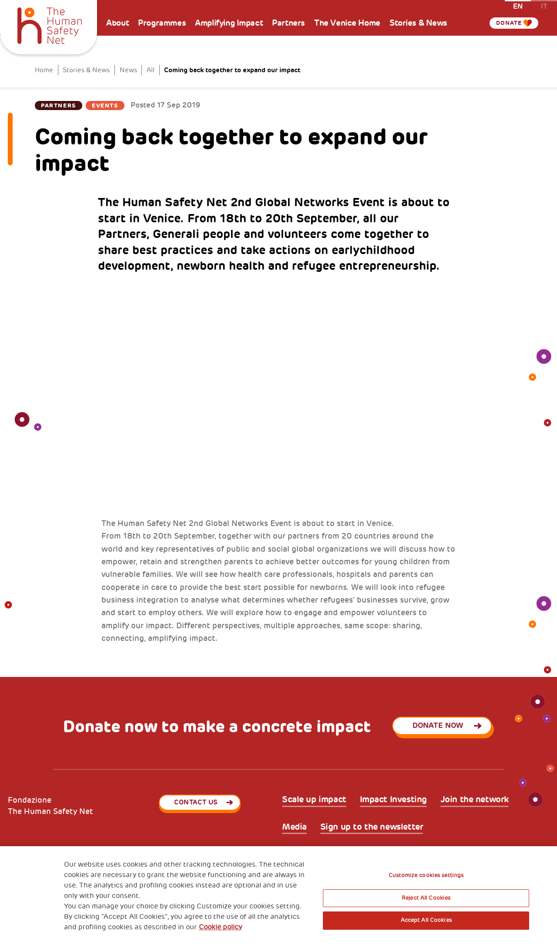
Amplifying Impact (229, 22)
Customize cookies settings (426, 875)
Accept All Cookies (426, 920)
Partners (288, 22)
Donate (507, 23)
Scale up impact (314, 799)
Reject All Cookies (426, 897)
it (544, 6)
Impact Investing (393, 799)
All (150, 70)
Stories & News (418, 22)
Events (105, 105)
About (117, 22)
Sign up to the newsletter (371, 827)
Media (294, 827)
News (128, 70)
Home (44, 70)
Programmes (162, 22)
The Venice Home (347, 22)
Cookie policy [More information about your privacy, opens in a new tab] (220, 927)
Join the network (474, 799)
